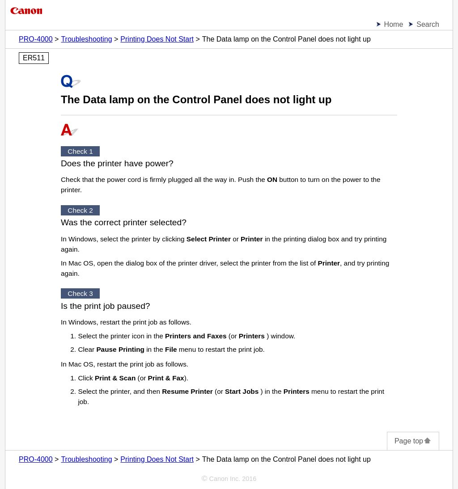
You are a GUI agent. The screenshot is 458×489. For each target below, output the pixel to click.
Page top (413, 441)
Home (393, 24)
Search (427, 24)
